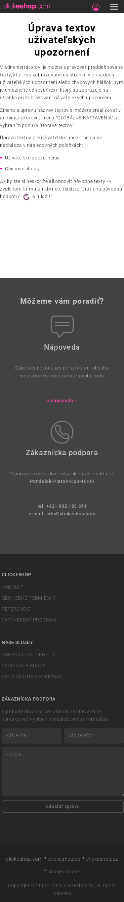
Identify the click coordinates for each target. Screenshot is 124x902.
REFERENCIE (16, 609)
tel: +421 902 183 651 (62, 506)
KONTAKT (12, 587)
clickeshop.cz (102, 859)
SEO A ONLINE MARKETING (32, 677)
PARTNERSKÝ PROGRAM (29, 620)
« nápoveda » (62, 401)
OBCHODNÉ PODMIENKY (29, 598)
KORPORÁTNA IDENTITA (29, 655)
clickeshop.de (64, 859)
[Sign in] (96, 7)
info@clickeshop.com (71, 514)
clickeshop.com (24, 859)
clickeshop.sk (64, 872)
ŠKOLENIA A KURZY (23, 665)
